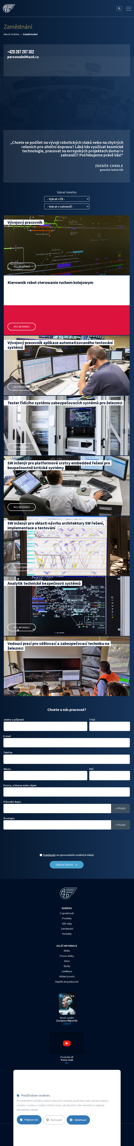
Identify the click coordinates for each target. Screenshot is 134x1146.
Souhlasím (49, 855)
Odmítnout (79, 1119)
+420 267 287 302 (20, 51)
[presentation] (66, 842)
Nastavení (55, 1119)
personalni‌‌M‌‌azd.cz (23, 56)
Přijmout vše (29, 1119)
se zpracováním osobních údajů (68, 855)
